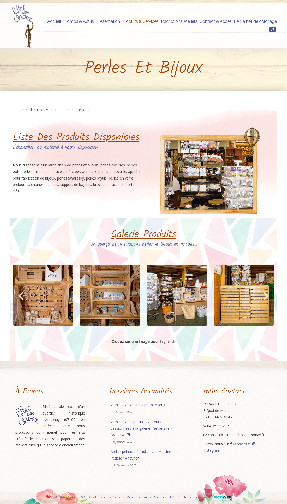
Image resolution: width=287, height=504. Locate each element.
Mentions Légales (139, 497)
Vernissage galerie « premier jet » (138, 404)
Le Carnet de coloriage (255, 21)
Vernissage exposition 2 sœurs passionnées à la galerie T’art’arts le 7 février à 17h (141, 428)
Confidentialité (164, 497)
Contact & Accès (216, 21)
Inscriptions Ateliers (179, 21)
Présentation (108, 21)
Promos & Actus (78, 21)
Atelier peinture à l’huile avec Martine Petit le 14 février (141, 454)
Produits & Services (140, 21)
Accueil (54, 21)
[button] (21, 295)
